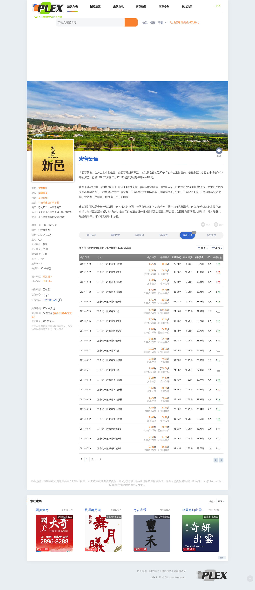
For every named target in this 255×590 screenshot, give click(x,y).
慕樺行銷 (42, 198)
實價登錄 (141, 6)
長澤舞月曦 (93, 510)
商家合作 (164, 6)
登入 (218, 5)
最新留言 (115, 235)
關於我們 (154, 571)
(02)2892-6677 (50, 300)
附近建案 (95, 6)
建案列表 (72, 6)
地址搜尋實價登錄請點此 (184, 22)
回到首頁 (142, 571)
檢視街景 (163, 235)
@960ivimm (137, 484)
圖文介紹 (91, 235)
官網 (221, 224)
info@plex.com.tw (212, 481)
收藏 (219, 149)
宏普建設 (42, 188)
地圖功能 (139, 235)
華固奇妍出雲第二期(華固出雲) (193, 510)
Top (250, 578)
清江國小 (47, 276)
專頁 (208, 224)
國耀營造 (42, 193)
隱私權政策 (180, 571)
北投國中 (47, 281)
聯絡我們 (187, 6)
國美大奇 (42, 510)
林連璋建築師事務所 (48, 202)
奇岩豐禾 (139, 510)
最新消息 (118, 6)
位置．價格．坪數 (152, 22)
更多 (221, 558)
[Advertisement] (127, 54)
